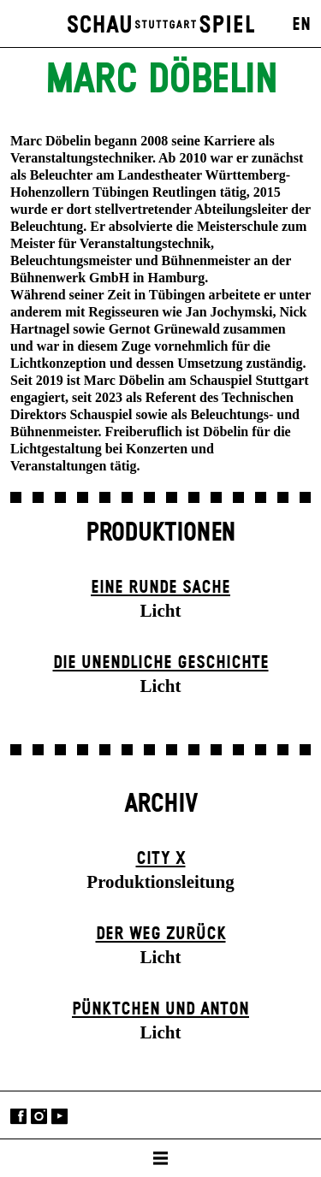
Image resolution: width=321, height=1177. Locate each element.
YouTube (59, 1117)
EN (301, 24)
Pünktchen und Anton (160, 1009)
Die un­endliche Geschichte (161, 663)
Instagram (39, 1117)
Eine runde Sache (160, 587)
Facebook (18, 1117)
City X (161, 858)
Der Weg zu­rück (161, 934)
